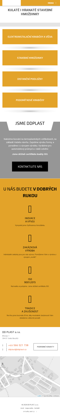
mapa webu (29, 408)
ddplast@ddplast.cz (17, 349)
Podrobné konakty (45, 347)
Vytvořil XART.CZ (29, 411)
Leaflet (39, 396)
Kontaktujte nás (30, 166)
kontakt (37, 408)
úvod (22, 408)
